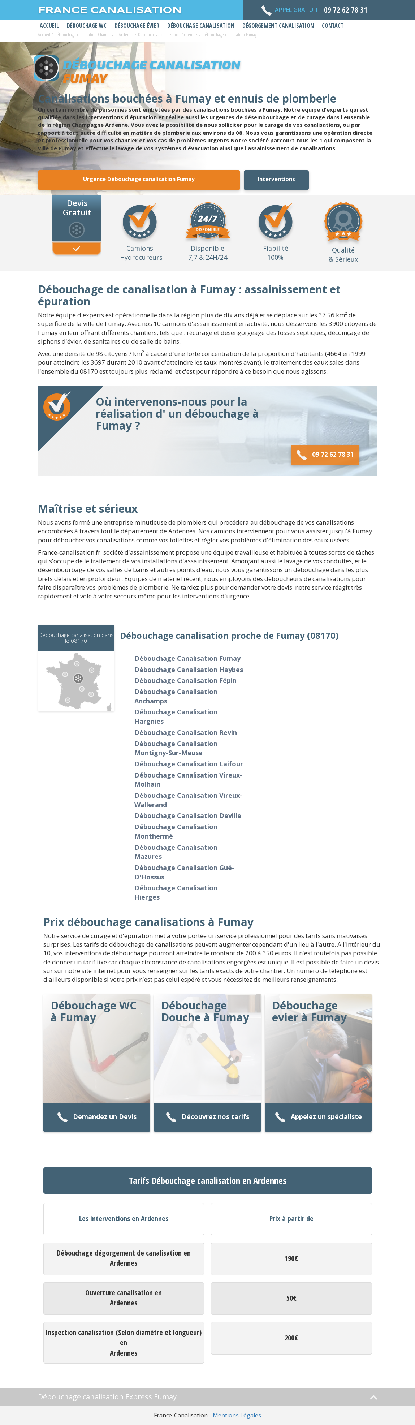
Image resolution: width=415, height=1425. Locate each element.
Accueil (49, 26)
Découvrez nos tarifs (207, 1117)
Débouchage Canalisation (200, 26)
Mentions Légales (237, 1415)
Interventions (276, 178)
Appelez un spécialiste (318, 1117)
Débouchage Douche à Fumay (205, 1011)
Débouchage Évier (136, 26)
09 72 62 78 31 (325, 455)
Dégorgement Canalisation (278, 26)
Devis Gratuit (77, 207)
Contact (332, 26)
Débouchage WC (87, 26)
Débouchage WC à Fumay (94, 1011)
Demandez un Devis (97, 1117)
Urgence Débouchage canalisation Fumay (139, 178)
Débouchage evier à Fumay (309, 1011)
